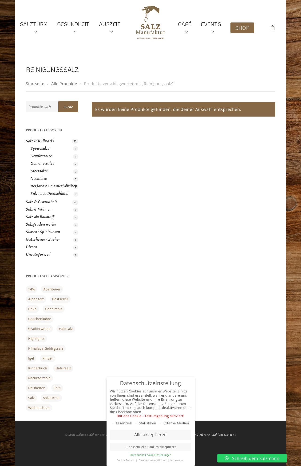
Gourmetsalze (42, 163)
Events (211, 28)
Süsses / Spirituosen (43, 231)
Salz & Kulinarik (40, 140)
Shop (242, 27)
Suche (68, 107)
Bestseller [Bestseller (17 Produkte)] (60, 299)
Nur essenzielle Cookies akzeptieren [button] (150, 447)
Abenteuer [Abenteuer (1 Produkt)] (51, 289)
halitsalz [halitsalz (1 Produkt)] (66, 328)
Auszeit (110, 28)
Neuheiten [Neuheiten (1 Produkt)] (36, 388)
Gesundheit (73, 28)
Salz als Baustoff (40, 216)
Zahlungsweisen (223, 435)
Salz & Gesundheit (41, 201)
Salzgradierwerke (41, 224)
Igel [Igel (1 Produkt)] (31, 358)
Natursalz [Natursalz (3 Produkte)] (63, 368)
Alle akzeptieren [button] (150, 434)
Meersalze (39, 170)
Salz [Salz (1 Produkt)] (31, 398)
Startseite (35, 83)
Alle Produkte (64, 83)
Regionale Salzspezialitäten (54, 186)
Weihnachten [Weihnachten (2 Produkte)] (39, 407)
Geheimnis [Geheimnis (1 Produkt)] (53, 309)
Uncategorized (38, 254)
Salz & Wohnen (39, 209)
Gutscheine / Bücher (43, 239)
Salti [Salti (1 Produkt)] (57, 388)
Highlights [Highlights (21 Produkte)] (36, 338)
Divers (31, 246)
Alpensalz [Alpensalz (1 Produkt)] (36, 299)
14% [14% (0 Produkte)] (31, 289)
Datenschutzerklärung (153, 460)
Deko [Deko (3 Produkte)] (32, 309)
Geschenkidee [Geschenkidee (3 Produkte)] (39, 319)
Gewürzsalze (41, 155)
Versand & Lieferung (196, 435)
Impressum (177, 460)
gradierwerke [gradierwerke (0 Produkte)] (39, 328)
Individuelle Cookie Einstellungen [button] (150, 455)
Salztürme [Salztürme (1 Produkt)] (51, 398)
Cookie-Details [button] (126, 460)
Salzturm (34, 28)
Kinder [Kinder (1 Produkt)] (47, 358)
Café (184, 28)
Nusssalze (39, 178)
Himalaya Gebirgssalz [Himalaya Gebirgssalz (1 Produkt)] (45, 348)
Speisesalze (40, 148)
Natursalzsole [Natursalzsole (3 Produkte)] (39, 378)
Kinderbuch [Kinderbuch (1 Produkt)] (37, 368)
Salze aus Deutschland (50, 193)
